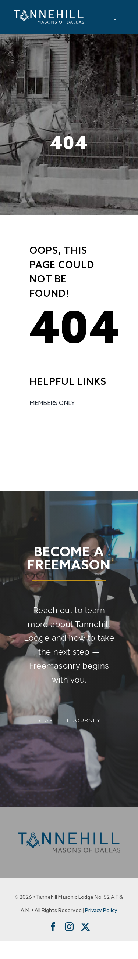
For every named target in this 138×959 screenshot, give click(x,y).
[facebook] (53, 926)
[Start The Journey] (69, 720)
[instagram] (69, 926)
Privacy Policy (101, 910)
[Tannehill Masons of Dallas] (49, 10)
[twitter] (85, 926)
